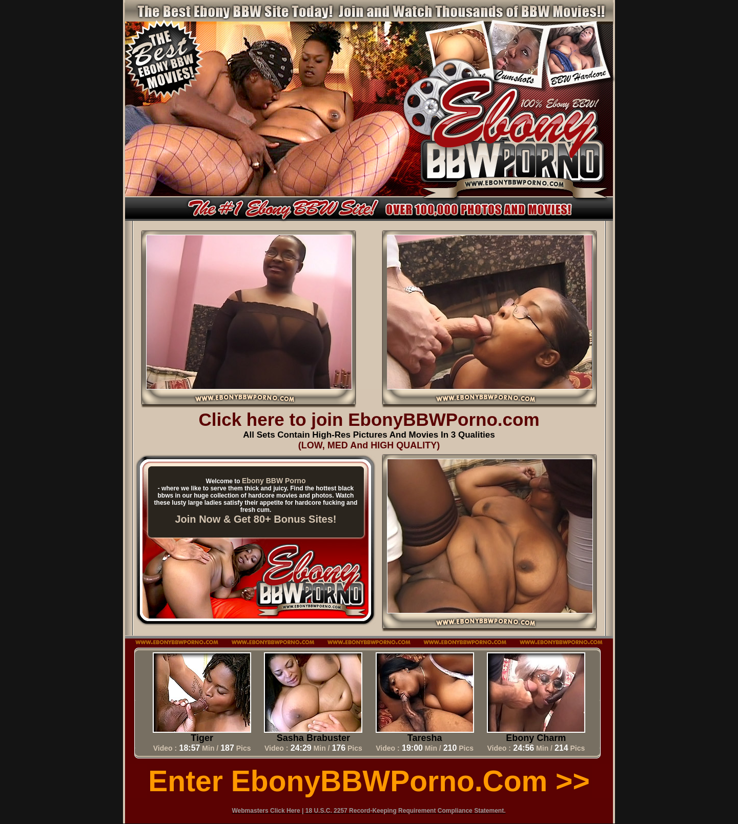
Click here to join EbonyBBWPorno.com (368, 419)
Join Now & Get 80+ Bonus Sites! (255, 519)
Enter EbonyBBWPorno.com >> (368, 781)
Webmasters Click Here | (268, 810)
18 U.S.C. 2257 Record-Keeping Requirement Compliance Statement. (405, 810)
